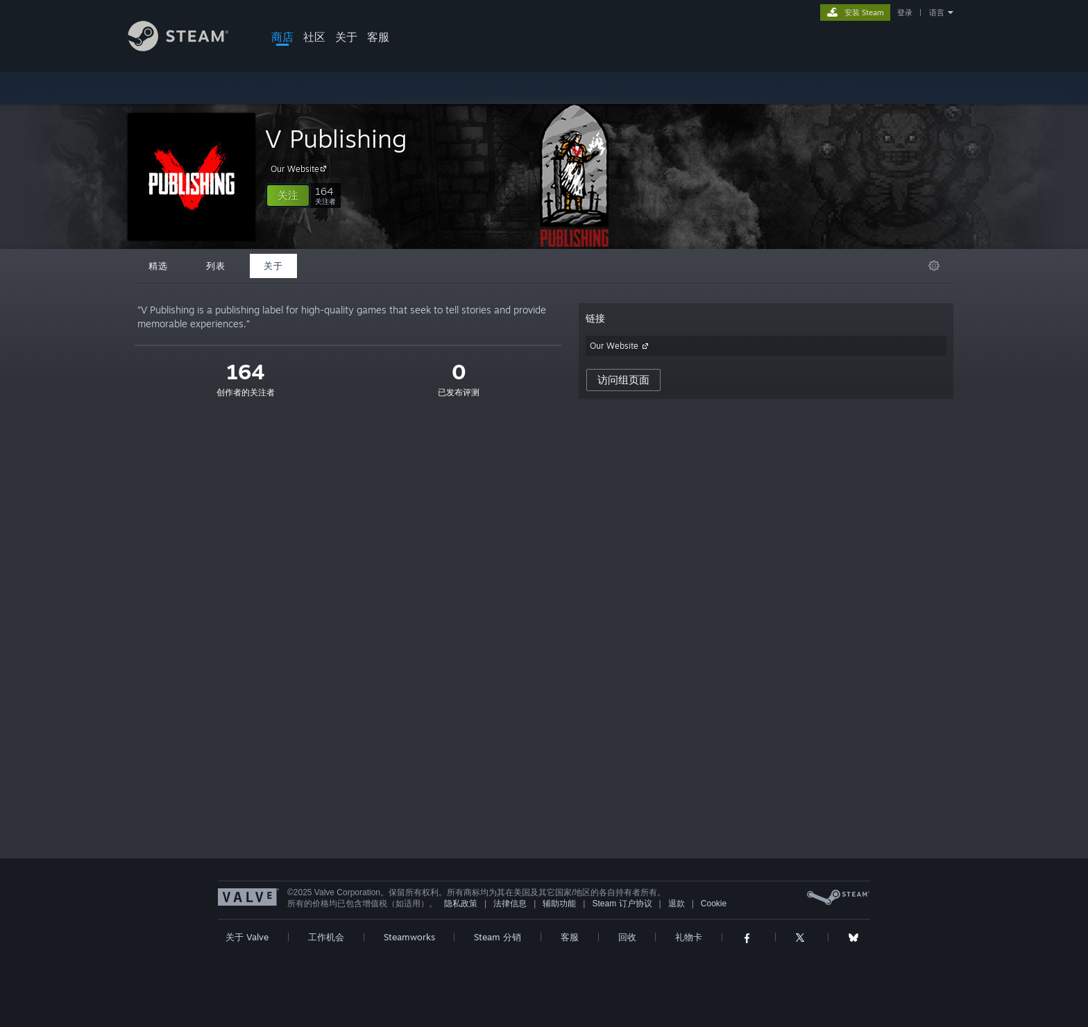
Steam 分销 (497, 936)
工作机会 (326, 936)
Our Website (300, 168)
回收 (627, 936)
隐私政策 (460, 903)
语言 (936, 12)
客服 (378, 37)
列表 (216, 265)
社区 (314, 37)
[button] (288, 195)
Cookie (713, 903)
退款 (676, 903)
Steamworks (409, 936)
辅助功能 (559, 903)
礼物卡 (688, 936)
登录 (904, 12)
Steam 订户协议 (622, 903)
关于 (346, 37)
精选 (158, 265)
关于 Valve (247, 936)
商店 (282, 37)
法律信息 (510, 903)
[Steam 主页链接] (189, 47)
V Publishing (336, 138)
